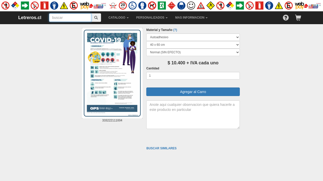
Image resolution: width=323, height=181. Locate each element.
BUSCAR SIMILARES (161, 148)
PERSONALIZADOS (152, 17)
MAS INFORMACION (191, 17)
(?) (175, 30)
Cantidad (152, 68)
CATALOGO (119, 17)
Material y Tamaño (161, 30)
